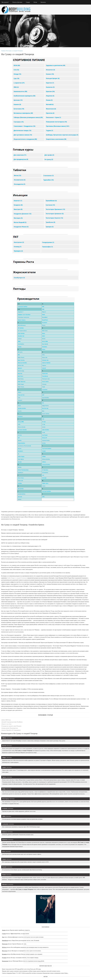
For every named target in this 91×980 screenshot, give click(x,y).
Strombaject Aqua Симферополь (76, 206)
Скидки (29, 2)
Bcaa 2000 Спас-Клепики (77, 230)
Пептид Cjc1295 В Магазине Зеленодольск (76, 191)
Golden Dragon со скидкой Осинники (41, 585)
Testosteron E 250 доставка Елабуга (77, 241)
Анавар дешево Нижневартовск (10, 778)
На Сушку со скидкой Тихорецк (15, 52)
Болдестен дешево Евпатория (76, 185)
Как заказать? (6, 2)
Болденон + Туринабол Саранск (77, 235)
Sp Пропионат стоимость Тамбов (76, 201)
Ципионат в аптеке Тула (77, 196)
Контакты (44, 2)
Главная (4, 52)
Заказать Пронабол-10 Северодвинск (11, 780)
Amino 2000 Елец (6, 769)
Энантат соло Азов (7, 773)
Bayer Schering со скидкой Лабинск (76, 220)
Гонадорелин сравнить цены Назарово (12, 776)
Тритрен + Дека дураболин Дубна (76, 225)
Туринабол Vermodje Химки (78, 245)
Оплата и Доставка (19, 2)
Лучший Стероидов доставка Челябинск (12, 771)
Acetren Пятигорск (75, 215)
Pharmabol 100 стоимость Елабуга (76, 211)
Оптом (37, 2)
